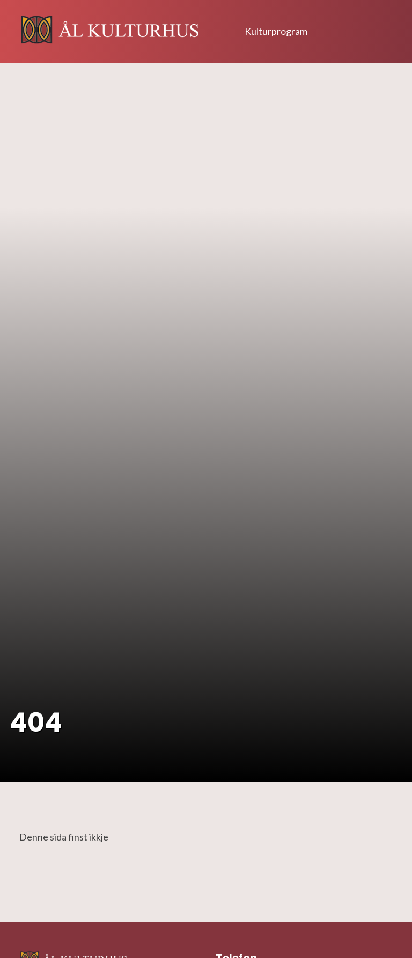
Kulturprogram (276, 31)
